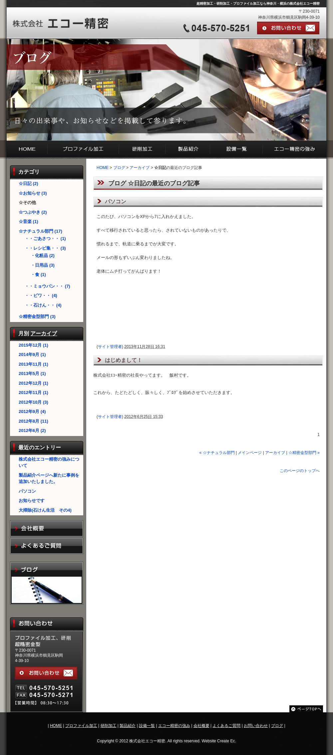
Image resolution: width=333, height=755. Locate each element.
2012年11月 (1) (33, 392)
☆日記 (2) (28, 183)
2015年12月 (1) (33, 345)
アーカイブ (43, 333)
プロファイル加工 (81, 725)
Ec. (233, 741)
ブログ (119, 167)
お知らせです (32, 500)
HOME (103, 167)
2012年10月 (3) (33, 402)
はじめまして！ (126, 360)
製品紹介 (128, 725)
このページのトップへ (300, 470)
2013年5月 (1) (32, 373)
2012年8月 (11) (33, 421)
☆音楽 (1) (28, 221)
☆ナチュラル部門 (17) (40, 231)
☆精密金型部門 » (304, 452)
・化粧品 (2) (43, 255)
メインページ (250, 452)
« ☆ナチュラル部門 (217, 452)
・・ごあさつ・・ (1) (45, 238)
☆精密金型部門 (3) (37, 316)
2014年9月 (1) (32, 354)
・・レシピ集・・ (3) (45, 248)
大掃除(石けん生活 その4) (45, 510)
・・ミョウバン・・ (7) (47, 286)
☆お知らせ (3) (33, 193)
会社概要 (201, 725)
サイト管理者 (110, 346)
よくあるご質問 (226, 725)
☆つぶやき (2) (33, 212)
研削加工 (109, 725)
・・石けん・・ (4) (43, 305)
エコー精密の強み (174, 725)
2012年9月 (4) (32, 411)
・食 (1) (38, 274)
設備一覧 (147, 725)
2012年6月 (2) (32, 430)
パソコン (27, 491)
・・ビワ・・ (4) (41, 295)
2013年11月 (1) (33, 364)
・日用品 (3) (43, 265)
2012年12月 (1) (33, 383)
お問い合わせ (256, 725)
